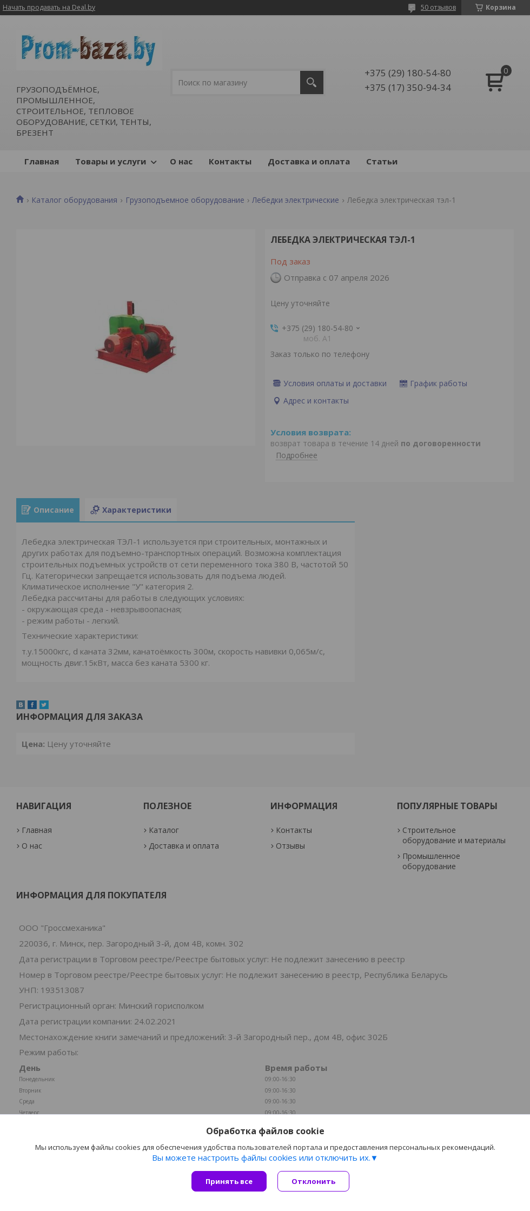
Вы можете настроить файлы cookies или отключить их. (261, 1157)
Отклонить (313, 1181)
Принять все (229, 1181)
